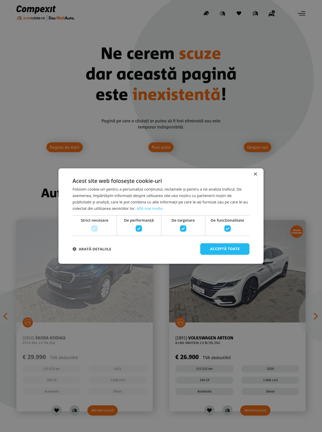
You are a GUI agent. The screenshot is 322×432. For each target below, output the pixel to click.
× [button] (255, 174)
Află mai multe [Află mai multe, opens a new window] (150, 208)
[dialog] (161, 216)
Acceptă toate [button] (225, 248)
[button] (92, 249)
